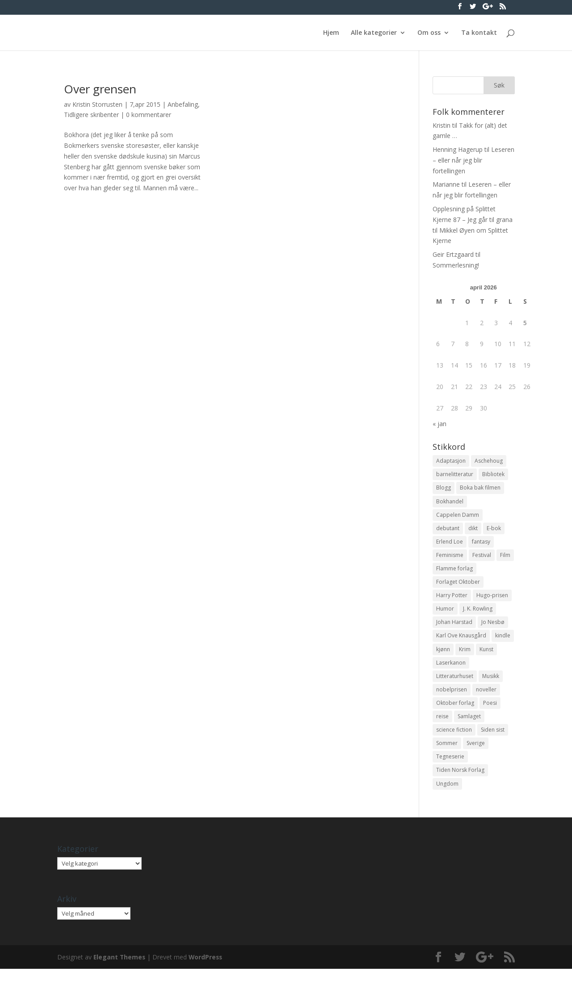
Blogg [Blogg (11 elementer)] (443, 490)
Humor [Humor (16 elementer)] (445, 617)
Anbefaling (183, 104)
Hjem (331, 33)
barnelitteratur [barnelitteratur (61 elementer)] (454, 475)
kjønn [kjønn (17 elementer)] (443, 660)
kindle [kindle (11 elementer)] (502, 646)
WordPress (207, 975)
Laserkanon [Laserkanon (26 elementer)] (451, 674)
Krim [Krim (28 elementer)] (465, 660)
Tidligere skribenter (91, 114)
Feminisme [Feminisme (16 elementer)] (449, 561)
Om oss (429, 33)
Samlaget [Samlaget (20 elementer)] (469, 731)
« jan (439, 423)
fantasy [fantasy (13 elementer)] (481, 546)
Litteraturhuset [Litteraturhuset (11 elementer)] (454, 688)
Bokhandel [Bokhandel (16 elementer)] (449, 504)
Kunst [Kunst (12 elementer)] (486, 660)
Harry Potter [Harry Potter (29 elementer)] (451, 603)
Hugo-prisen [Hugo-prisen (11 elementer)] (492, 603)
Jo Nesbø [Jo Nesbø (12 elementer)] (493, 632)
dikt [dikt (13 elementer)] (473, 532)
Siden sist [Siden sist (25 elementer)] (493, 745)
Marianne (446, 184)
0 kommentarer (148, 114)
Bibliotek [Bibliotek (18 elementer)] (493, 475)
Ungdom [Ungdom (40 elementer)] (447, 802)
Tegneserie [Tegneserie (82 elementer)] (450, 774)
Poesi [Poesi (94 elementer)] (490, 717)
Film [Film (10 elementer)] (505, 561)
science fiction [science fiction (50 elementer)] (454, 745)
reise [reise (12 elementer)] (442, 731)
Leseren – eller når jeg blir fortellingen (473, 160)
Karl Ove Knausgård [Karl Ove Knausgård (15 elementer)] (461, 646)
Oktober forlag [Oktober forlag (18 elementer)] (455, 717)
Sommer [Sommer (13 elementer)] (447, 759)
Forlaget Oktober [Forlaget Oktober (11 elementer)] (458, 589)
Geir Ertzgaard (453, 254)
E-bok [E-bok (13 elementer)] (494, 532)
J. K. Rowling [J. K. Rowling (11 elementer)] (477, 617)
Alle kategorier (374, 33)
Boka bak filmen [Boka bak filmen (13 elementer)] (480, 490)
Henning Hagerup (458, 149)
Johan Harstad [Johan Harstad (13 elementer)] (454, 632)
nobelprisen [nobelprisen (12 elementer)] (451, 703)
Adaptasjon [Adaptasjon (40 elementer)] (451, 461)
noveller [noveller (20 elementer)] (486, 703)
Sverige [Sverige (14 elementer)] (476, 759)
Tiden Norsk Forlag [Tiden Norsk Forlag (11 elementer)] (460, 788)
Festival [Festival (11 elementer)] (481, 561)
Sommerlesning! (456, 265)
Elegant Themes (120, 975)
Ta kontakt (479, 33)
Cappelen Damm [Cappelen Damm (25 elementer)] (457, 518)
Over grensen (100, 89)
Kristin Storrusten (97, 104)
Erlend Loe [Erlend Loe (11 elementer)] (449, 546)
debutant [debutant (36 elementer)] (447, 532)
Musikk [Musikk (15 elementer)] (490, 688)
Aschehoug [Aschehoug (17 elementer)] (489, 461)
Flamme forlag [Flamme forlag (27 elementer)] (454, 575)
